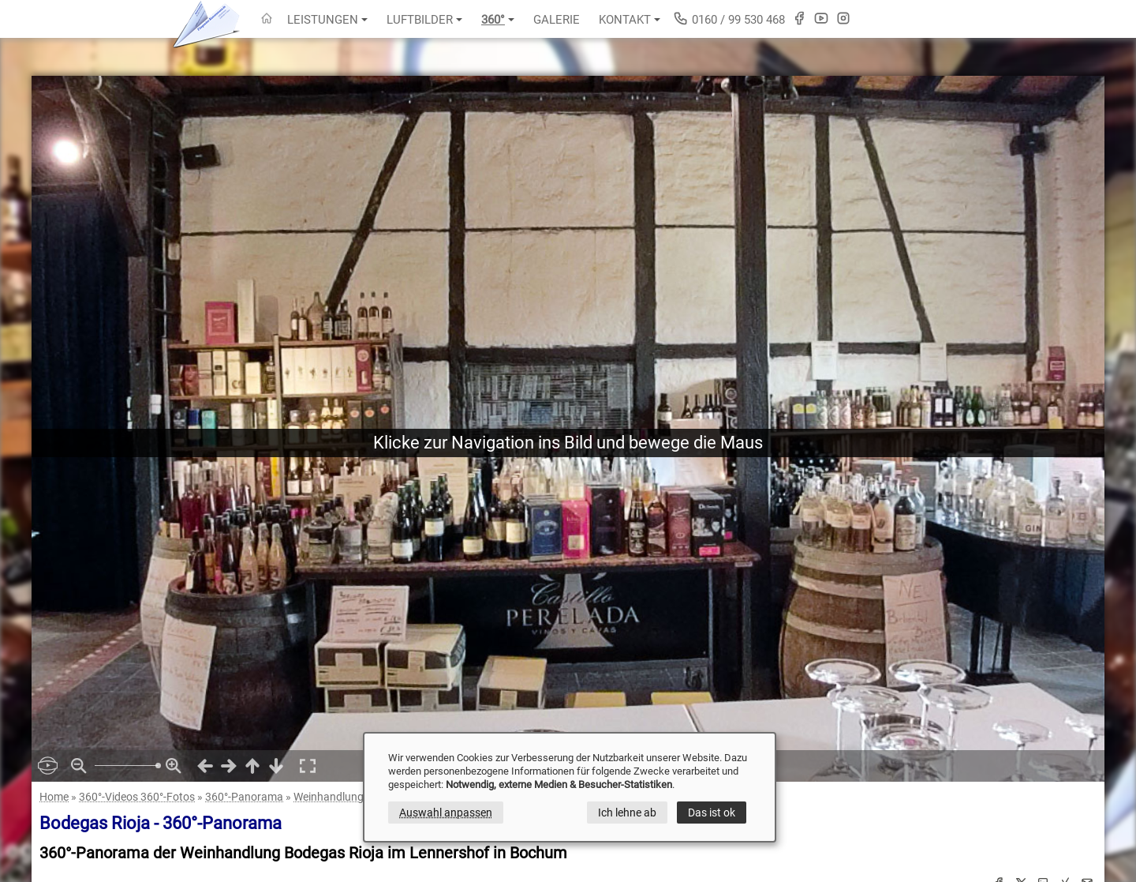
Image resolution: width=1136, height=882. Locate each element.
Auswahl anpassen (445, 812)
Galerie (556, 20)
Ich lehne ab (627, 812)
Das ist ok (711, 812)
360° (497, 20)
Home (54, 796)
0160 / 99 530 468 (729, 18)
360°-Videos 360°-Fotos (137, 796)
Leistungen (327, 20)
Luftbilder (424, 20)
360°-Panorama (244, 796)
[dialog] (569, 787)
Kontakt (629, 20)
